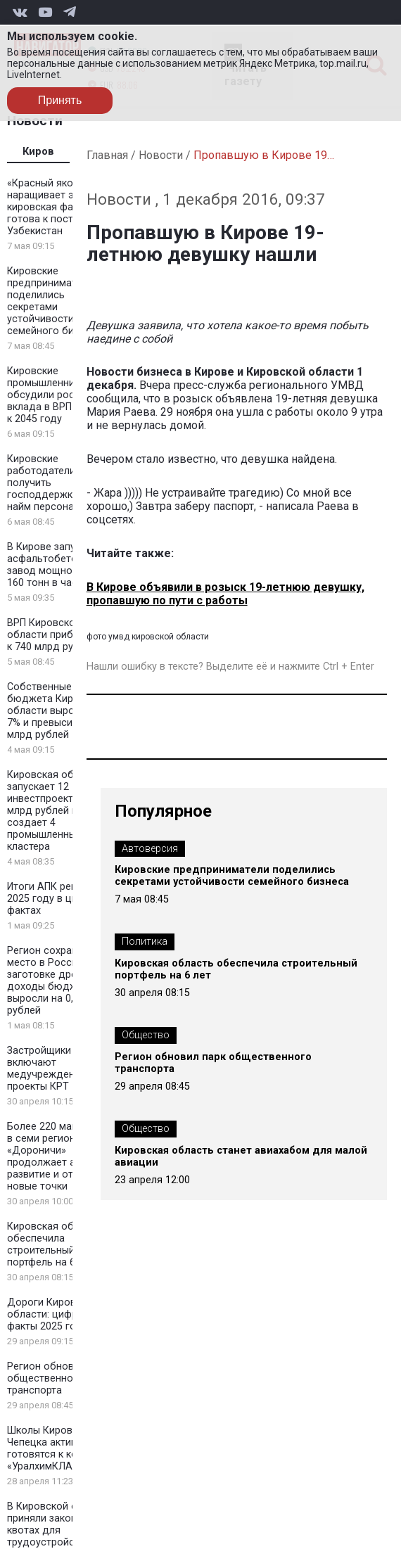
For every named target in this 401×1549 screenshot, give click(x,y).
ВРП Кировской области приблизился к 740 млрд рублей (59, 635)
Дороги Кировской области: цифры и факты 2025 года (52, 1314)
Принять (60, 100)
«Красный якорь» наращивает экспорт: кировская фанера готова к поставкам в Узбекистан (58, 207)
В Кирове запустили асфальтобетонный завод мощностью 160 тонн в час (55, 565)
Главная (107, 155)
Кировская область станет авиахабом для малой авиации (241, 1156)
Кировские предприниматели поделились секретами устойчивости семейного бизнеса (54, 301)
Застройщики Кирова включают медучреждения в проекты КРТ (58, 1068)
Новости (161, 155)
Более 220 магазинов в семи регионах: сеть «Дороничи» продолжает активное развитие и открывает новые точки (60, 1156)
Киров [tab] (38, 152)
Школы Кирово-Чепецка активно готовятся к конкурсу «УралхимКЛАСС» (58, 1448)
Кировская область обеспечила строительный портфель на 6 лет (54, 1244)
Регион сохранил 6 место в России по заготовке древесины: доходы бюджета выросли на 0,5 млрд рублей (60, 980)
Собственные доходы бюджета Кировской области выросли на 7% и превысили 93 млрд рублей (60, 711)
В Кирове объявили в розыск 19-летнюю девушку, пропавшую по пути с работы (225, 593)
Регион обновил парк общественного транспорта (58, 1378)
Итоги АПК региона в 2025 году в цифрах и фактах (58, 899)
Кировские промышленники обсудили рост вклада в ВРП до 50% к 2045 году (58, 395)
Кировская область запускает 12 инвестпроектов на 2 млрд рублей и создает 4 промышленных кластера (57, 811)
